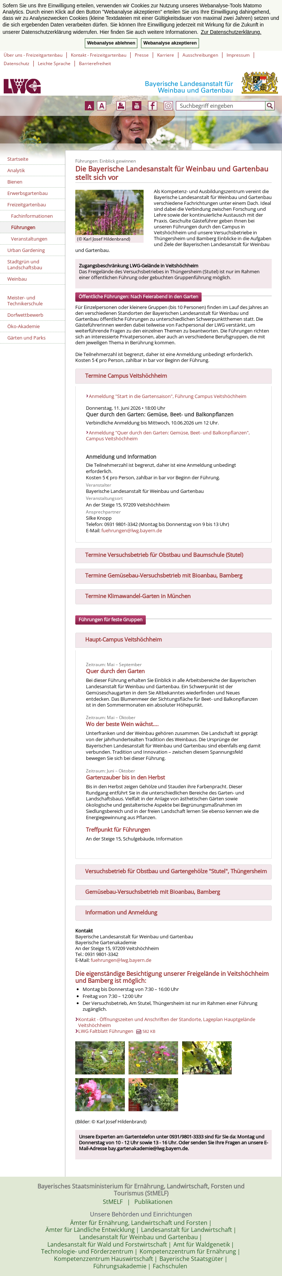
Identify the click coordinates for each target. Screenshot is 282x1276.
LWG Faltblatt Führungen (116, 1031)
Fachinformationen (32, 216)
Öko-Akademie (23, 326)
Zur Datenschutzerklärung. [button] (231, 32)
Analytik (16, 170)
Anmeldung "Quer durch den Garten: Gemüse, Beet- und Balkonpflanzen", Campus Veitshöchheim (168, 435)
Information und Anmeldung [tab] (118, 911)
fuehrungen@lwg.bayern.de (131, 530)
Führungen (23, 227)
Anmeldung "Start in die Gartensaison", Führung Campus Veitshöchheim (167, 396)
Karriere (165, 55)
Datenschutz (16, 63)
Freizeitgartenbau (26, 204)
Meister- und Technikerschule (25, 300)
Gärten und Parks (26, 337)
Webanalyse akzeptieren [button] (169, 43)
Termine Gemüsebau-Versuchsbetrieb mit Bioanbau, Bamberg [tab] (160, 575)
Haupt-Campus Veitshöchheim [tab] (120, 639)
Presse (142, 55)
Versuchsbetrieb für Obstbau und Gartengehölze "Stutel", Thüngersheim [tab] (173, 870)
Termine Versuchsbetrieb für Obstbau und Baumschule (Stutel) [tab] (161, 554)
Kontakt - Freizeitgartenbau (98, 55)
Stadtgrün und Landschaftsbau (24, 264)
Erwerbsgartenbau (27, 193)
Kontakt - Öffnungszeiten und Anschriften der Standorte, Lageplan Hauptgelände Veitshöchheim (166, 1022)
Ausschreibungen (200, 55)
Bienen (14, 181)
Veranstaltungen (29, 238)
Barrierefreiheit (95, 63)
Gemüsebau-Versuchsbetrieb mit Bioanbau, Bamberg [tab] (149, 890)
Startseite (17, 159)
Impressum (238, 55)
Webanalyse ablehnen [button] (111, 43)
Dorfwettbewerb (25, 315)
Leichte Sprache (54, 63)
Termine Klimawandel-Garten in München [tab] (135, 595)
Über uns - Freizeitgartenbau (33, 55)
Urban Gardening (26, 250)
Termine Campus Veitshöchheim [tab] (123, 374)
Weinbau (17, 279)
